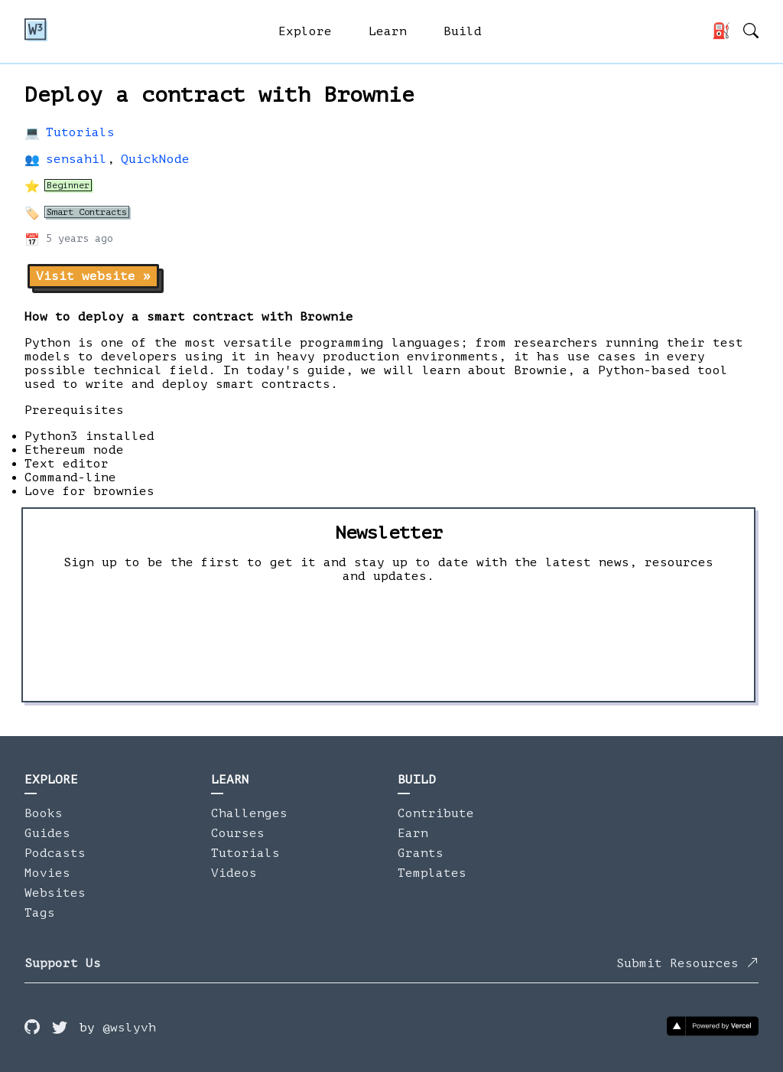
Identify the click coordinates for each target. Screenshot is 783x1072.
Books (43, 813)
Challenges (249, 813)
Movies (47, 873)
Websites (55, 893)
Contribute (436, 813)
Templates (432, 873)
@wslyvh (129, 1028)
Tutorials (80, 132)
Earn (413, 833)
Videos (234, 873)
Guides (47, 833)
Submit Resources (687, 963)
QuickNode (155, 159)
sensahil (76, 159)
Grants (420, 853)
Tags (39, 913)
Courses (238, 833)
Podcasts (55, 853)
